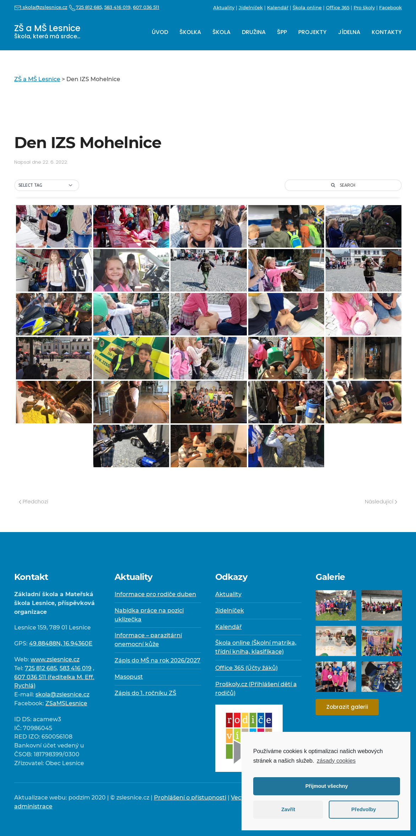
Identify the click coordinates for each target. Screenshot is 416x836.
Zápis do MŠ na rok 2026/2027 (157, 660)
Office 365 (337, 7)
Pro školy (364, 7)
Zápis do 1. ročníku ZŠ (145, 693)
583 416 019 (75, 668)
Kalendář (277, 7)
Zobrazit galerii (347, 707)
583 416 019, (118, 7)
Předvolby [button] (363, 809)
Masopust (129, 676)
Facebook (390, 7)
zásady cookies (336, 761)
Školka (190, 32)
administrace (33, 806)
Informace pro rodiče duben (155, 594)
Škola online (307, 7)
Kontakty (387, 32)
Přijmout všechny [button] (326, 786)
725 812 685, (86, 7)
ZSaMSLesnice (66, 703)
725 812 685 (41, 668)
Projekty (312, 32)
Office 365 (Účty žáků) (246, 668)
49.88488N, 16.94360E (61, 643)
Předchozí (33, 501)
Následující (381, 501)
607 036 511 (146, 7)
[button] (47, 185)
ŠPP (282, 32)
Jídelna (349, 32)
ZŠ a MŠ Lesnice (47, 31)
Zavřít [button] (288, 809)
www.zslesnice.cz (54, 659)
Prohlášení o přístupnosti (190, 797)
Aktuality (223, 7)
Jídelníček (251, 7)
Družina (254, 32)
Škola (221, 32)
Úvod (160, 32)
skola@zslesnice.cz (40, 7)
